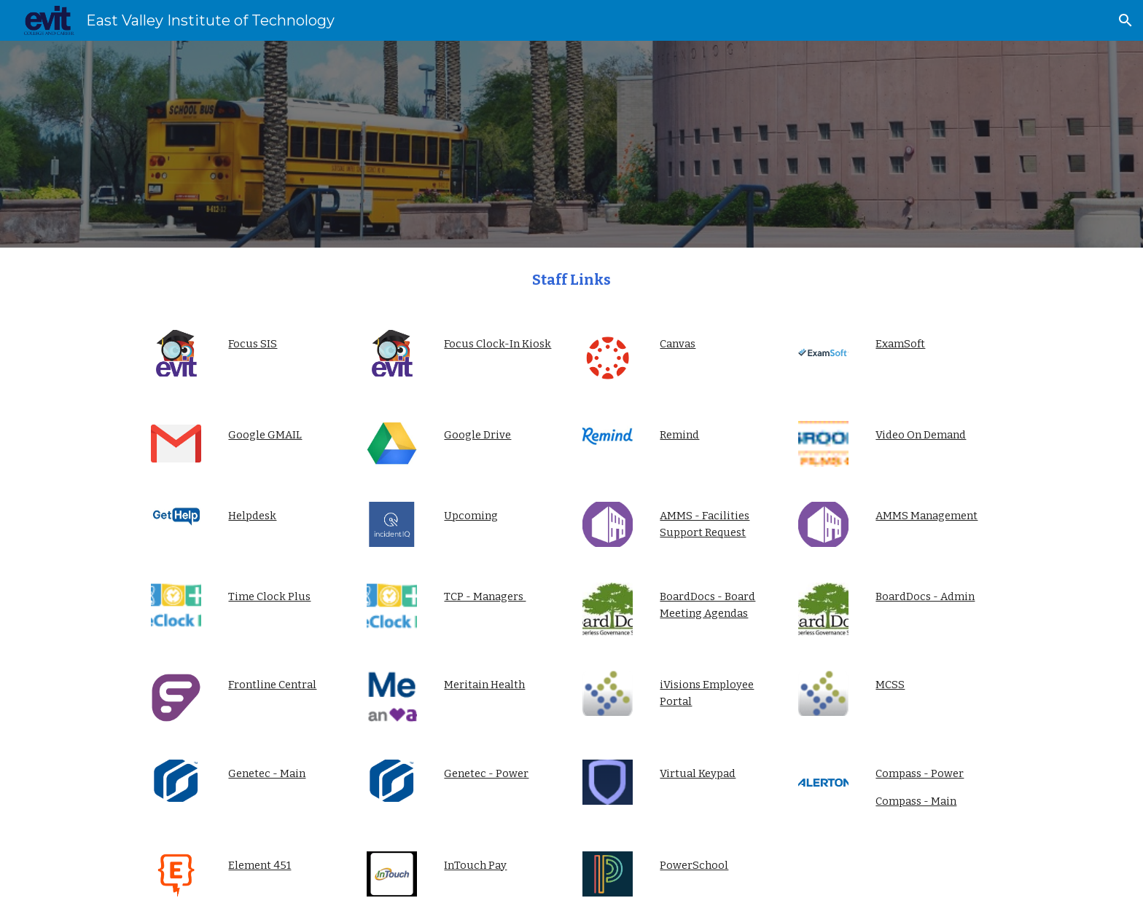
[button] (1125, 20)
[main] (571, 280)
